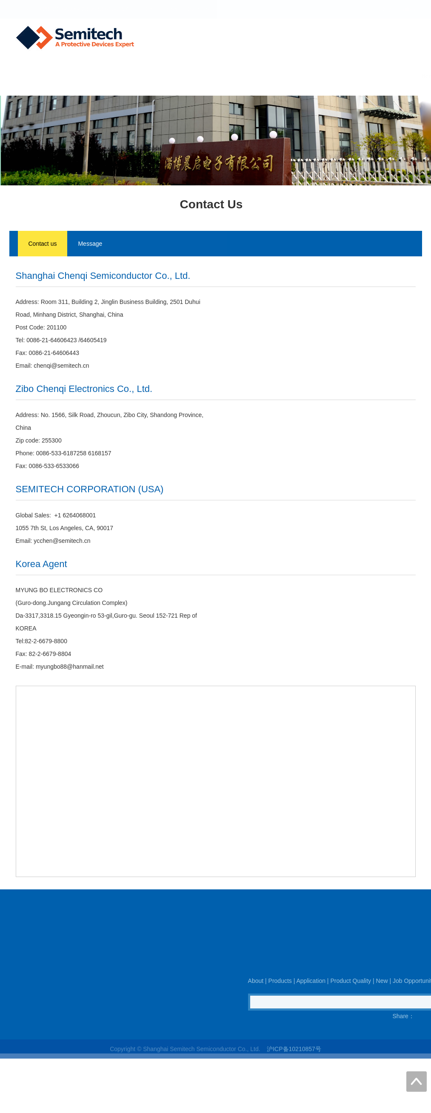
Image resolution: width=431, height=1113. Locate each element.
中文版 (384, 9)
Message (90, 244)
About (132, 76)
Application (212, 76)
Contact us (43, 244)
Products (168, 76)
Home (99, 76)
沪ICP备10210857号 (294, 1055)
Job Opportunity (351, 76)
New (307, 76)
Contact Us (404, 76)
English (406, 9)
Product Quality (263, 76)
